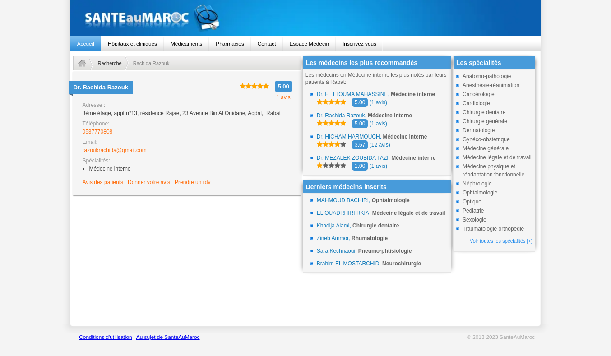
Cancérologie (479, 94)
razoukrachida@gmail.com (114, 150)
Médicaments (186, 44)
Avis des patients (102, 182)
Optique (472, 202)
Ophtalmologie (480, 193)
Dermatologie (479, 130)
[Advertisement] (187, 260)
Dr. (100, 87)
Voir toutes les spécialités (501, 241)
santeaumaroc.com (305, 18)
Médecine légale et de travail (497, 157)
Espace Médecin (309, 44)
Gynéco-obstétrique (486, 139)
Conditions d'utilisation (105, 337)
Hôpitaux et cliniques (132, 44)
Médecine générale (486, 148)
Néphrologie (477, 183)
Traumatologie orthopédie (493, 229)
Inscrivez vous (359, 44)
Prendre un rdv (192, 182)
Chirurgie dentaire (484, 112)
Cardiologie (476, 103)
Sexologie (474, 220)
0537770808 (97, 132)
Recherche (109, 63)
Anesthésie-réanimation (491, 85)
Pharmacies (230, 44)
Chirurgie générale (485, 121)
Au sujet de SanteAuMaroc (168, 337)
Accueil (85, 44)
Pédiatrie (473, 211)
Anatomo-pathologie (487, 76)
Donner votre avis (149, 182)
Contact (267, 44)
